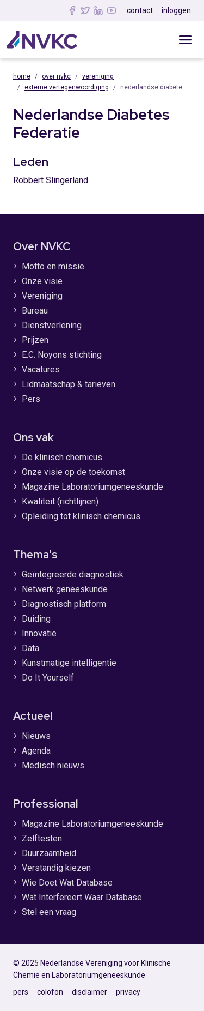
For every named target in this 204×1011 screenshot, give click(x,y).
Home (21, 76)
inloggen (176, 10)
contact (140, 10)
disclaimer (89, 992)
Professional (45, 803)
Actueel (32, 716)
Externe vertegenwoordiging (66, 87)
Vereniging (98, 76)
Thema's (35, 554)
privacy (128, 992)
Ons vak (33, 437)
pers (20, 992)
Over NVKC (56, 76)
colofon (50, 992)
